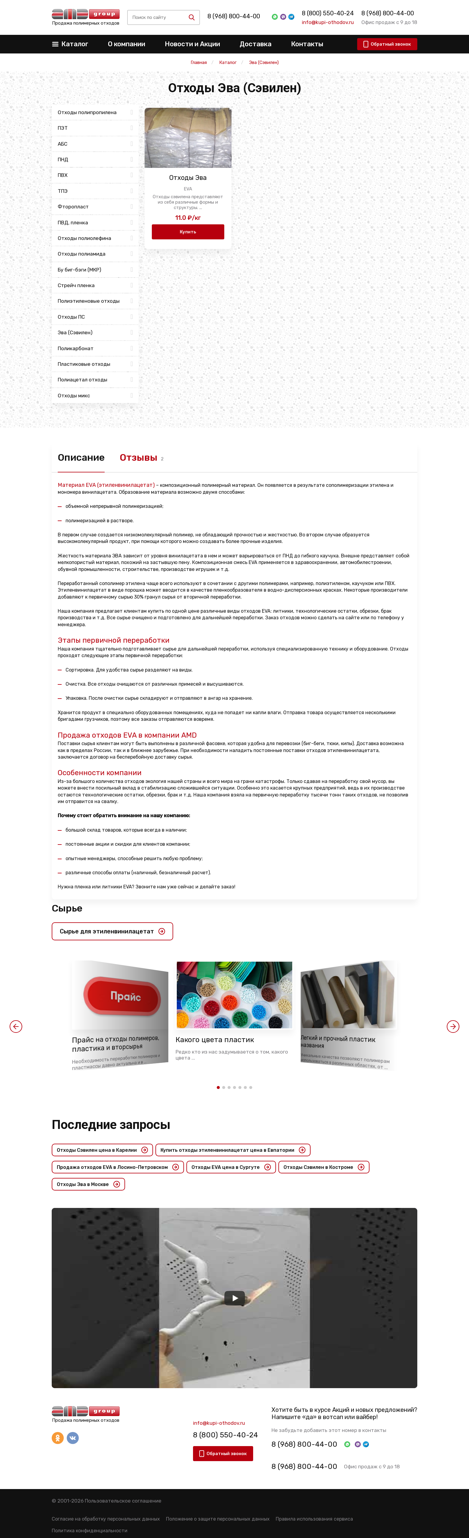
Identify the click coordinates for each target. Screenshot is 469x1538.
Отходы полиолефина (84, 238)
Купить (188, 232)
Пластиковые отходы (84, 364)
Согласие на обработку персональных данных (106, 1519)
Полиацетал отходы (82, 380)
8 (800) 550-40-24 (326, 13)
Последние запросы (111, 1124)
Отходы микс (74, 396)
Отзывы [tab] (139, 457)
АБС (62, 144)
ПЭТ (63, 128)
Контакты (307, 44)
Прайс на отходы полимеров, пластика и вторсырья (115, 1044)
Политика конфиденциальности (89, 1530)
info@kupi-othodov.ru (326, 22)
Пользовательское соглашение (123, 1501)
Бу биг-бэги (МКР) (79, 270)
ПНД (63, 159)
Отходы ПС (71, 317)
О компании (126, 44)
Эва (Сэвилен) (75, 332)
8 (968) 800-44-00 (237, 16)
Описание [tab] (81, 457)
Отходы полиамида (82, 254)
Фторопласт (73, 207)
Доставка (255, 44)
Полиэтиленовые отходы (89, 301)
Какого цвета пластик (215, 1040)
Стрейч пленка (76, 285)
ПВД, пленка (73, 223)
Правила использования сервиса (314, 1519)
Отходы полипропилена (87, 112)
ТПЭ (63, 191)
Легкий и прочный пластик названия (338, 1042)
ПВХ (63, 175)
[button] (16, 1026)
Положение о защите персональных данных (218, 1519)
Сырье (67, 908)
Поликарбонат (75, 348)
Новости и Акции (192, 44)
